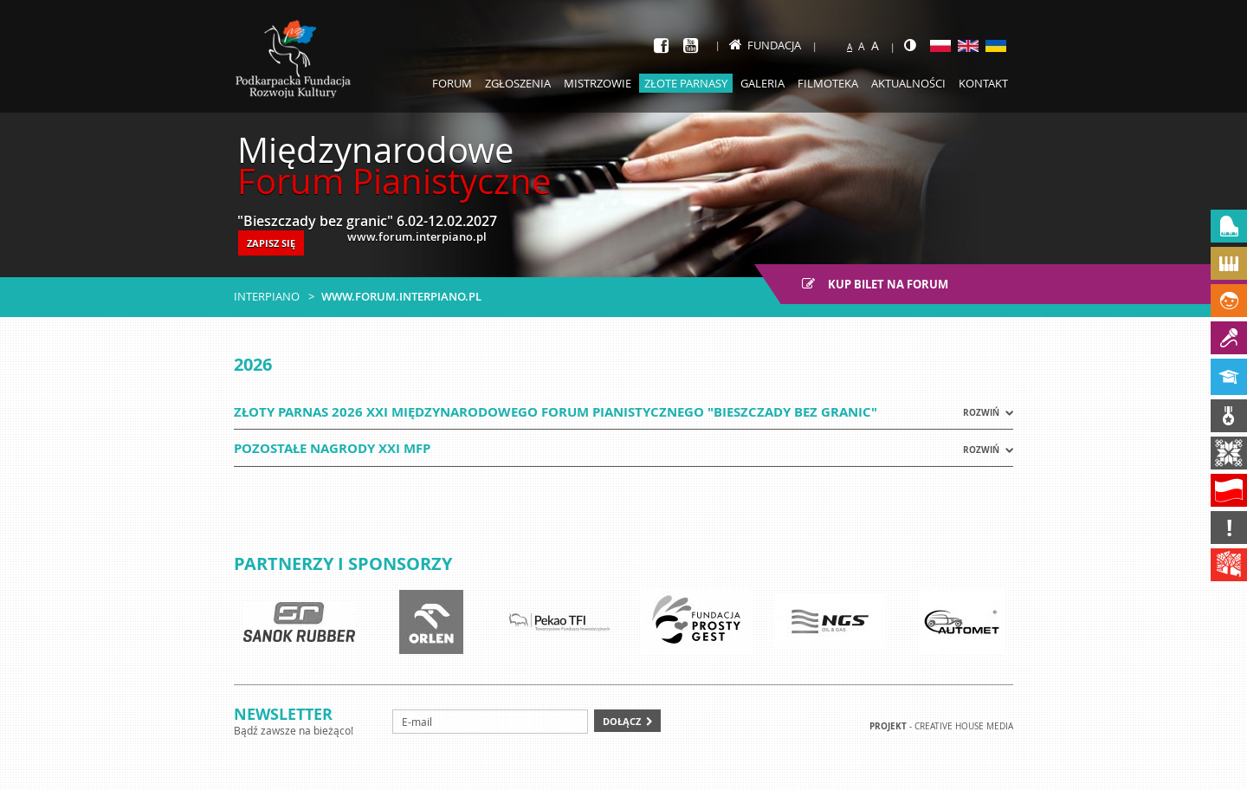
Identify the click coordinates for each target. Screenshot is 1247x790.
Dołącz (622, 721)
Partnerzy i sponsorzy (343, 563)
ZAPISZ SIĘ (271, 242)
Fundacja (765, 45)
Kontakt (983, 83)
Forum (452, 83)
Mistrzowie (597, 83)
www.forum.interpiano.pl (401, 296)
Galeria (762, 83)
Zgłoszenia (518, 83)
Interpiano (267, 296)
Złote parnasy (685, 83)
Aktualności (908, 83)
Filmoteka (828, 83)
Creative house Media (963, 726)
